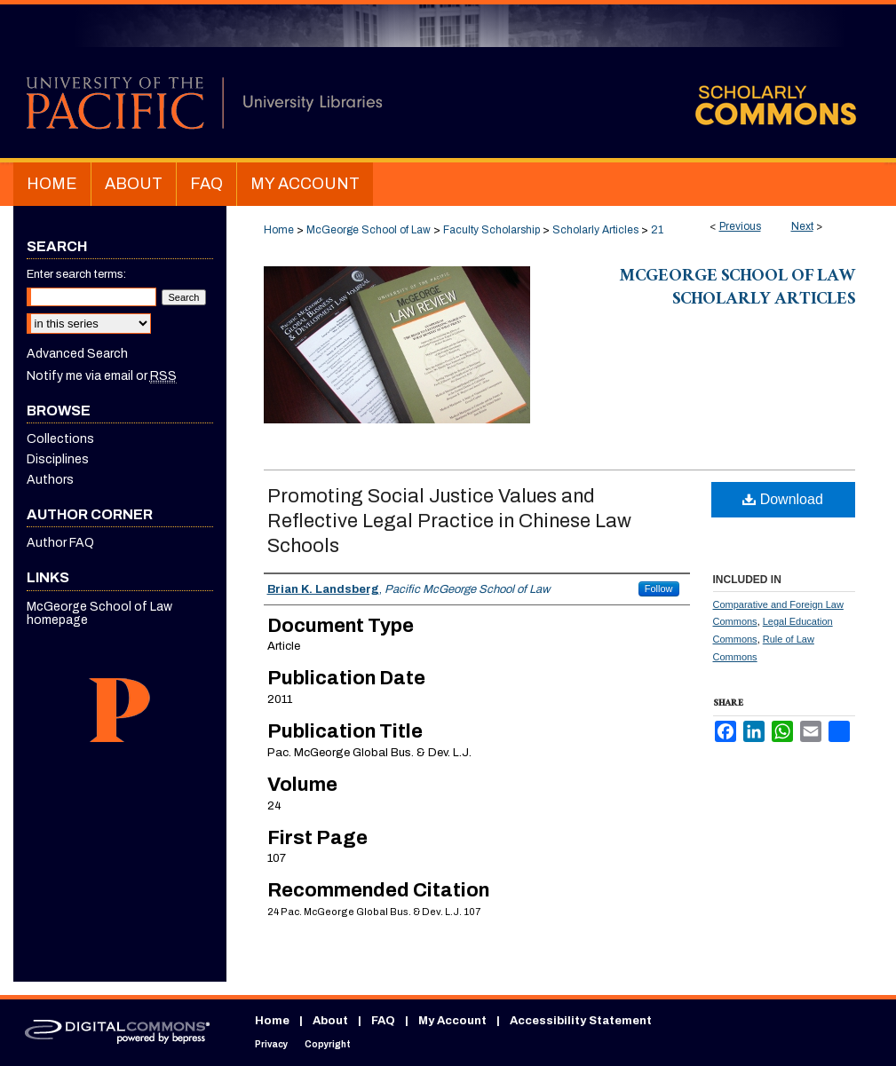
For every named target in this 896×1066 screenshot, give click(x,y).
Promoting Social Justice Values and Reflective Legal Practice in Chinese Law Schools (449, 521)
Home (279, 230)
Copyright (328, 1044)
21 (657, 230)
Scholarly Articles (595, 230)
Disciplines (58, 459)
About (330, 1021)
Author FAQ (60, 542)
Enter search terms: (76, 274)
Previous (740, 226)
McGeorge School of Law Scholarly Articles (737, 289)
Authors (50, 479)
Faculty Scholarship (491, 230)
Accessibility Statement (581, 1021)
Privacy (271, 1044)
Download (782, 499)
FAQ (383, 1021)
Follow (659, 588)
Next (802, 226)
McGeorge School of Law (368, 230)
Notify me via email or (102, 376)
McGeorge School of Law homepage (99, 613)
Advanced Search (77, 353)
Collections (60, 439)
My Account (452, 1021)
